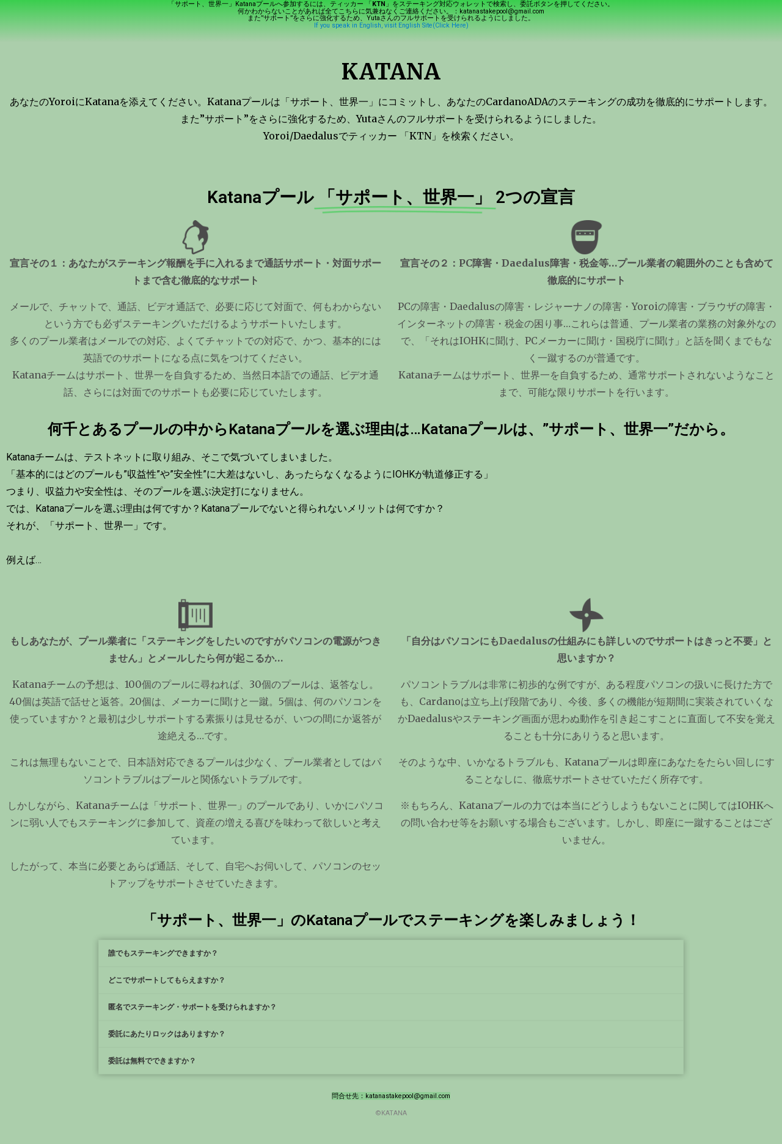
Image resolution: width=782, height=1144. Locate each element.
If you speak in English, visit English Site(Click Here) (391, 25)
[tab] (391, 953)
